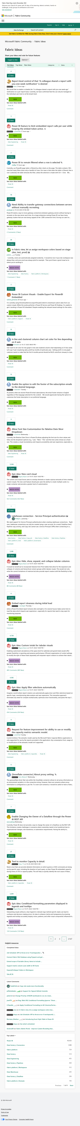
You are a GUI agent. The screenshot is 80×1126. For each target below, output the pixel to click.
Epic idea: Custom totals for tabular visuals (32, 645)
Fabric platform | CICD (14, 540)
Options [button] (24, 60)
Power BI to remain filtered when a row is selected (36, 162)
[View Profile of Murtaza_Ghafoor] (13, 1019)
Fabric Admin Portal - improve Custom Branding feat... (35, 1029)
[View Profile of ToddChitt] (13, 986)
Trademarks (4, 1115)
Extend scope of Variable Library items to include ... (24, 961)
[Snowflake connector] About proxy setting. (33, 774)
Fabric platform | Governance (32, 540)
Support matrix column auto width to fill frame (23, 966)
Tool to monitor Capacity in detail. (28, 861)
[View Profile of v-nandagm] (21, 606)
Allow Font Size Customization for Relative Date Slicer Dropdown (37, 430)
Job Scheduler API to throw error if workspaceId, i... (25, 953)
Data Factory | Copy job (25, 538)
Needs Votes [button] (14, 268)
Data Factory (24, 274)
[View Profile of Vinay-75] (21, 864)
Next (71, 1085)
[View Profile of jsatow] (9, 255)
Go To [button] (70, 25)
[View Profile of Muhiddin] (16, 344)
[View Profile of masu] (15, 86)
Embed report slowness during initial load (32, 603)
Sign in (57, 25)
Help (63, 25)
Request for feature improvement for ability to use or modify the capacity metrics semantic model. (41, 731)
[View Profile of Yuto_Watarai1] (22, 777)
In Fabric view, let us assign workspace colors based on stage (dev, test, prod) (41, 251)
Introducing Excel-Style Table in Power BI (39, 1019)
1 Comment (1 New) (13, 277)
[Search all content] (53, 30)
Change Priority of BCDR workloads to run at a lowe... (33, 996)
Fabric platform (12, 1050)
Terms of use (5, 1112)
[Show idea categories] (54, 65)
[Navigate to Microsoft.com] (7, 16)
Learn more (67, 34)
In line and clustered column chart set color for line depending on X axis (42, 340)
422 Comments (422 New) (15, 499)
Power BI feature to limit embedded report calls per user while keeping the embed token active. (42, 127)
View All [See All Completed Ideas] (10, 974)
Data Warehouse (12, 1072)
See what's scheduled (27, 1024)
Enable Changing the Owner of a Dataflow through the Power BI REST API (41, 818)
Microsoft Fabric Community (18, 41)
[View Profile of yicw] (14, 1010)
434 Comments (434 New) (15, 712)
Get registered (7, 10)
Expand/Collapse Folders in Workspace (20, 970)
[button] (12, 60)
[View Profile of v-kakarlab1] (17, 389)
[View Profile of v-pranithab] (17, 131)
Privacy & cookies (6, 1109)
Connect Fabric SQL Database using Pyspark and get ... (25, 957)
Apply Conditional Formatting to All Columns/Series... (38, 1005)
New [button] (15, 99)
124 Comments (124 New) (15, 931)
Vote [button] (12, 75)
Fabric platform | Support (15, 318)
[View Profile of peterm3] (10, 996)
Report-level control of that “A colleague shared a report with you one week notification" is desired (41, 82)
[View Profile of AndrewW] (10, 1029)
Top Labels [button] (10, 1036)
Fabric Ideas (40, 41)
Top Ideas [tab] (19, 65)
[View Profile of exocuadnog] (10, 822)
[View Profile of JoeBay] (14, 165)
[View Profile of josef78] (9, 1000)
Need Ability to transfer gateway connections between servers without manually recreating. (42, 206)
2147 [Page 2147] (70, 939)
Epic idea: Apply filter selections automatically (34, 687)
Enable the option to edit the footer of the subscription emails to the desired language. (42, 385)
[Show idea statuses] (67, 65)
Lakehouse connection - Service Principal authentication (39, 515)
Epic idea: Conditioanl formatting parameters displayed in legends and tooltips (39, 905)
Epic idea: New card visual (24, 473)
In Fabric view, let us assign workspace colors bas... (36, 1010)
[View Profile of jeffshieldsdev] (11, 991)
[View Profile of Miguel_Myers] (22, 476)
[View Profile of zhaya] (15, 1014)
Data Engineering (13, 142)
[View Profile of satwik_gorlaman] (12, 299)
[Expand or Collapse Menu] (3, 21)
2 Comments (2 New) (14, 232)
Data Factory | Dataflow (42, 538)
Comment (10, 109)
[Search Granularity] (21, 30)
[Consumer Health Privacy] (26, 1119)
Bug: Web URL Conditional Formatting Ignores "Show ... (37, 1000)
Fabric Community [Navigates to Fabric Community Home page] (22, 15)
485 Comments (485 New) (15, 670)
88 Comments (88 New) (14, 586)
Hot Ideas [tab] (10, 65)
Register (49, 25)
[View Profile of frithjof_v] (18, 518)
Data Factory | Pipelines (58, 538)
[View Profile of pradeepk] (10, 210)
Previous (58, 1085)
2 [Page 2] (55, 939)
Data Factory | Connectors (16, 1045)
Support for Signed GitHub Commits (35, 991)
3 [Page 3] (59, 939)
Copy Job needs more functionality (32, 986)
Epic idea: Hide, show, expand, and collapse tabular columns (41, 560)
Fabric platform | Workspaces (40, 274)
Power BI (10, 105)
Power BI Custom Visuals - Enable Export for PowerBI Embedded (37, 295)
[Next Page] (74, 937)
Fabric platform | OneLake (16, 1081)
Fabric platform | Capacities (29, 754)
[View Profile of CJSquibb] (10, 1005)
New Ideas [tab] (27, 65)
